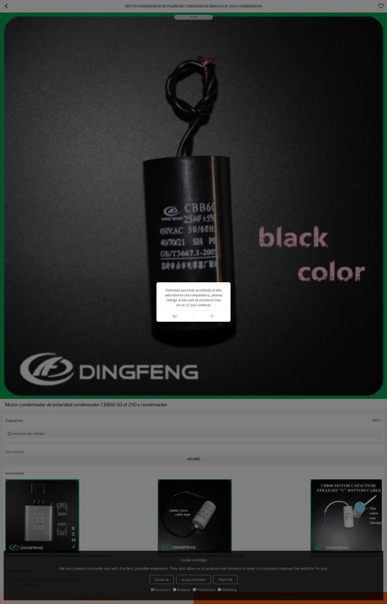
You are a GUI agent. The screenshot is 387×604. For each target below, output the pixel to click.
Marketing (227, 589)
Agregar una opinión (28, 433)
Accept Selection (193, 579)
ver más (193, 459)
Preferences (204, 589)
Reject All (225, 579)
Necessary (161, 589)
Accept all (162, 579)
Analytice (181, 589)
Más (375, 420)
